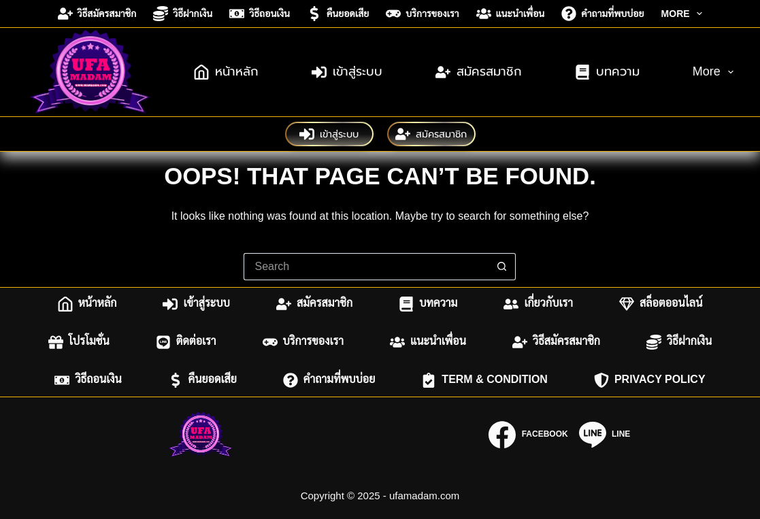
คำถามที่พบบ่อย (602, 13)
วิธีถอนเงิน (259, 13)
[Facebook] (528, 434)
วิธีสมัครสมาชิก (97, 13)
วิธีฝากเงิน (182, 13)
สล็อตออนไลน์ (660, 304)
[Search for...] (366, 266)
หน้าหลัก (226, 72)
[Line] (605, 434)
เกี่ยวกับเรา (538, 304)
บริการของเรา (422, 13)
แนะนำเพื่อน (510, 13)
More (684, 13)
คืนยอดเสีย (338, 13)
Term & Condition (484, 380)
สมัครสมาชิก (478, 72)
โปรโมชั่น (79, 342)
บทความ (607, 72)
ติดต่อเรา (186, 342)
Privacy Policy (650, 380)
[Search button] (502, 266)
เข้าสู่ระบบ (347, 72)
